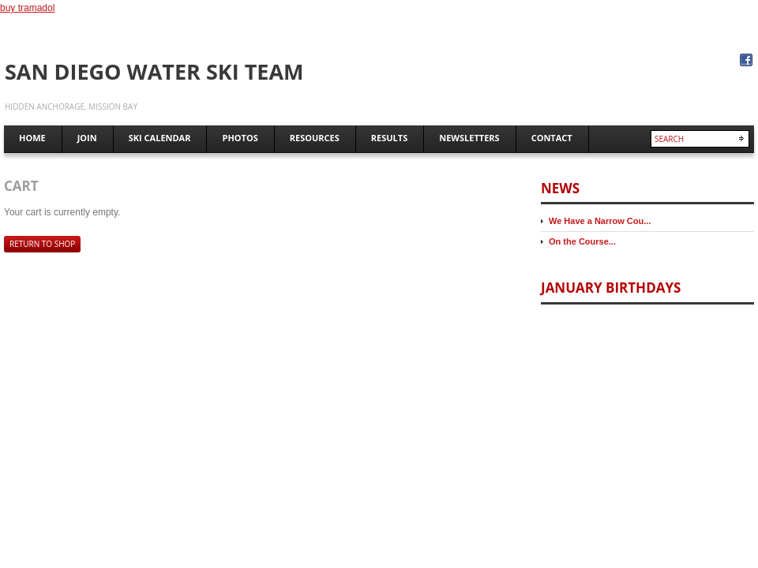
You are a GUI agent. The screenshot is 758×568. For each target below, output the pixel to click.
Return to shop (42, 243)
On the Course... (582, 241)
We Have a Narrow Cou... (600, 221)
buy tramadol (27, 7)
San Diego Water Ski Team (154, 71)
